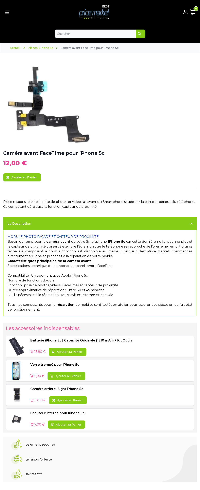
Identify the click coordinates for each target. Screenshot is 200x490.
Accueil (15, 48)
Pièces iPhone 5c (40, 48)
